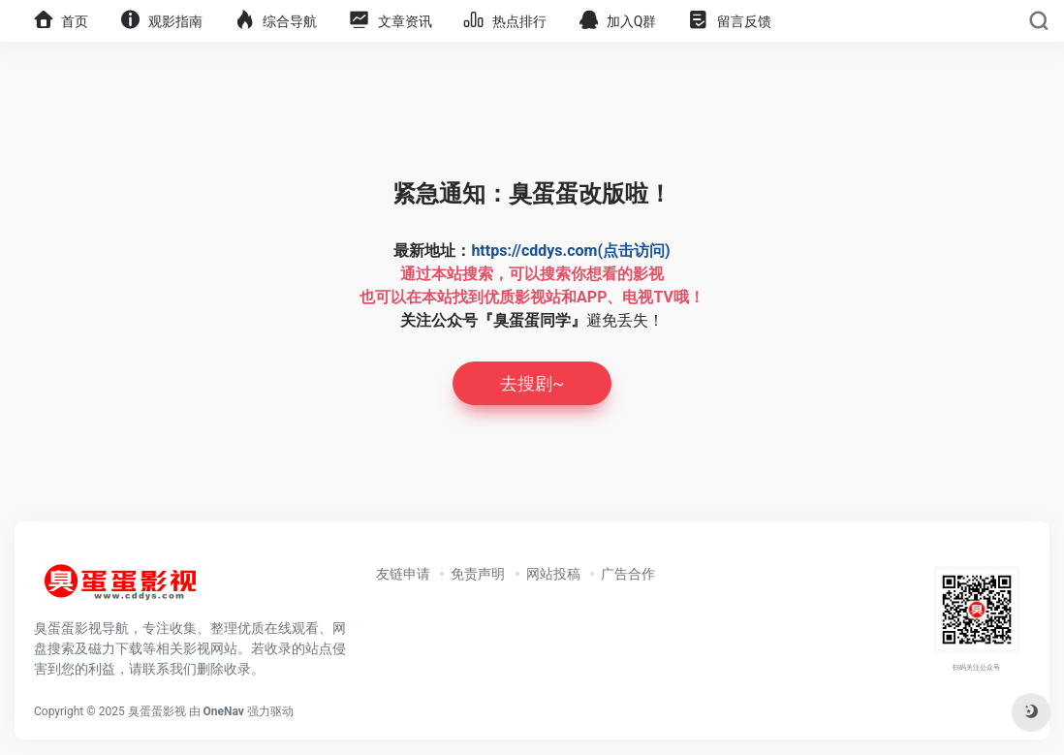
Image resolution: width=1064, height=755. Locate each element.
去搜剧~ (532, 383)
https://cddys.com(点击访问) (570, 250)
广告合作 (628, 574)
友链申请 (403, 574)
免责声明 (478, 574)
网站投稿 (553, 574)
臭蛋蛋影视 (157, 711)
